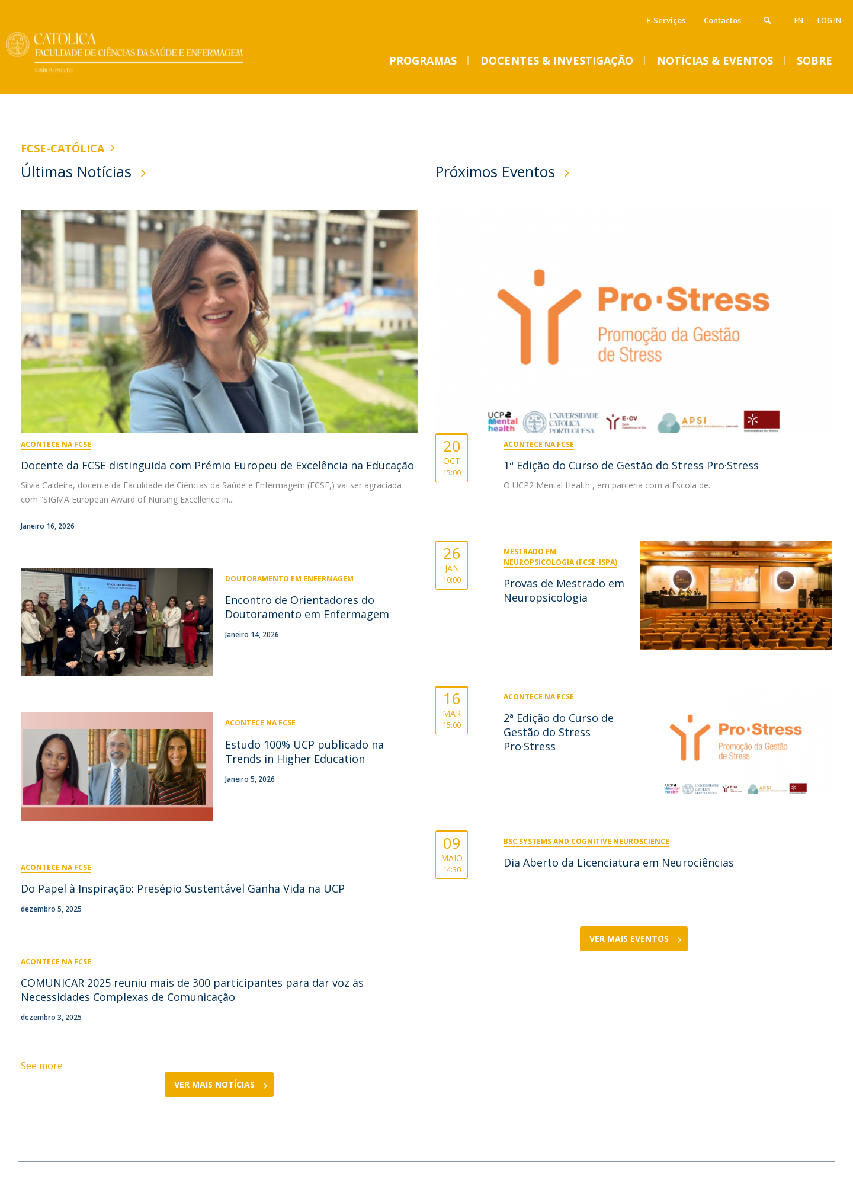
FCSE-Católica (62, 148)
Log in (829, 20)
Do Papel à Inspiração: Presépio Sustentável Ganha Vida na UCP (183, 888)
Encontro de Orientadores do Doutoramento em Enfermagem (307, 607)
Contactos (722, 20)
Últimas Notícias (76, 171)
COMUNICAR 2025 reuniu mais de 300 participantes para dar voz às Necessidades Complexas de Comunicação (192, 990)
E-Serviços (665, 20)
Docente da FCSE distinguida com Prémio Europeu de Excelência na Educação (217, 465)
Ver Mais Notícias (214, 1084)
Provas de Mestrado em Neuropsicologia (564, 590)
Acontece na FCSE (56, 444)
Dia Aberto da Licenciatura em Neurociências (619, 862)
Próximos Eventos (495, 171)
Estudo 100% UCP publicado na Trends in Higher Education (304, 751)
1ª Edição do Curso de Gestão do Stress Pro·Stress (631, 465)
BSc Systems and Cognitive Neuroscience (586, 841)
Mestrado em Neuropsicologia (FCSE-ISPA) (560, 556)
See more (42, 1065)
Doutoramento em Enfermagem (289, 579)
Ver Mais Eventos (629, 938)
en (798, 20)
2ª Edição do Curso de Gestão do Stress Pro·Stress (559, 732)
